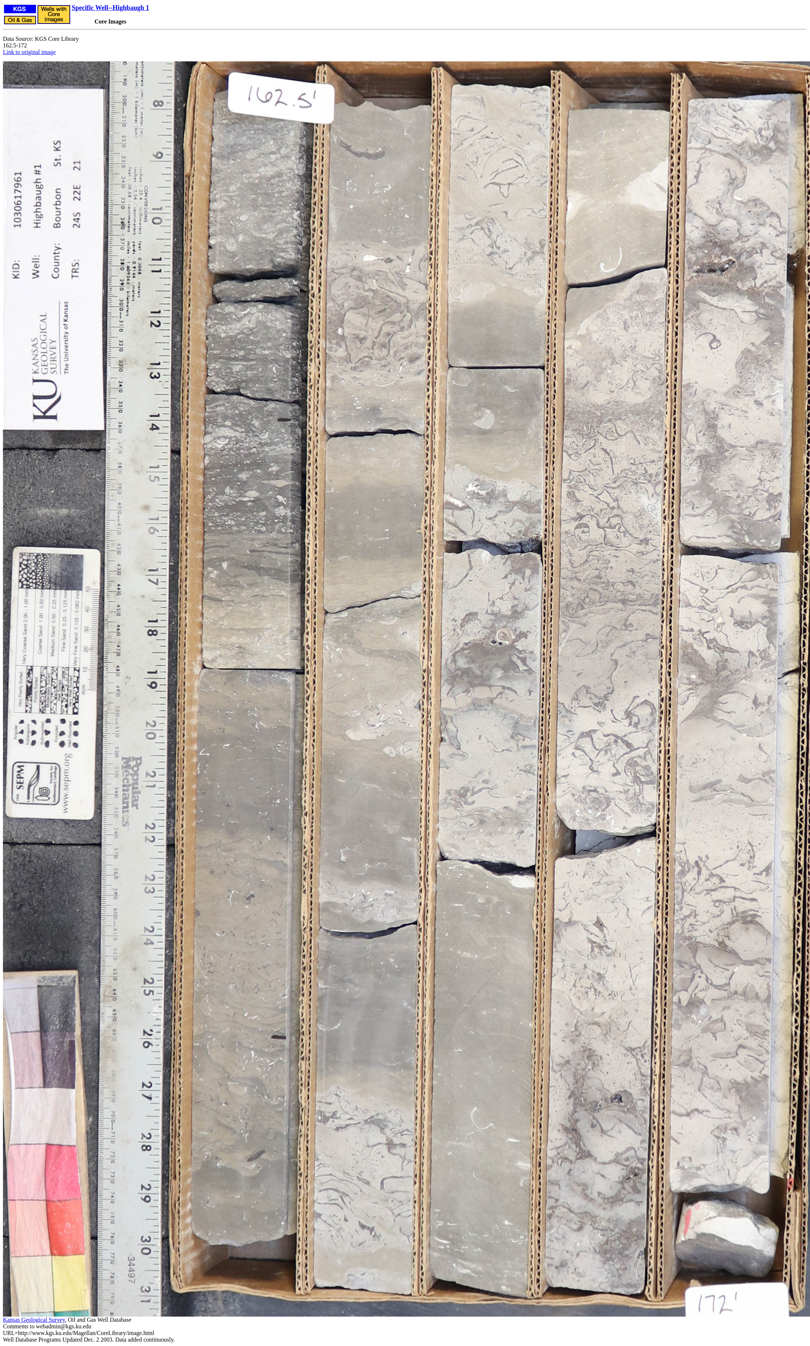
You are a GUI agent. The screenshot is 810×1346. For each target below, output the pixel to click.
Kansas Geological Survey (34, 1320)
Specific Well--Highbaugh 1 (110, 7)
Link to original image (29, 52)
